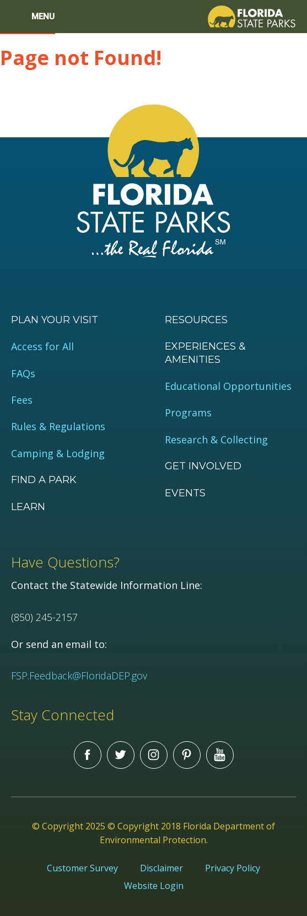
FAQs (23, 373)
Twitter (120, 755)
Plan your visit (54, 320)
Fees (22, 400)
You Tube (220, 755)
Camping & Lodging (58, 453)
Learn (28, 507)
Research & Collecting (216, 439)
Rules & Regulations (58, 426)
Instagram (154, 755)
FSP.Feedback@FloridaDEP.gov (79, 675)
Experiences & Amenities (205, 352)
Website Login (154, 886)
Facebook (87, 755)
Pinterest (187, 755)
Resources (196, 320)
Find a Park (44, 480)
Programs (188, 412)
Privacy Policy (232, 868)
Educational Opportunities (228, 386)
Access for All (42, 346)
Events (185, 493)
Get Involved (203, 466)
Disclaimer (161, 868)
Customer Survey (82, 868)
